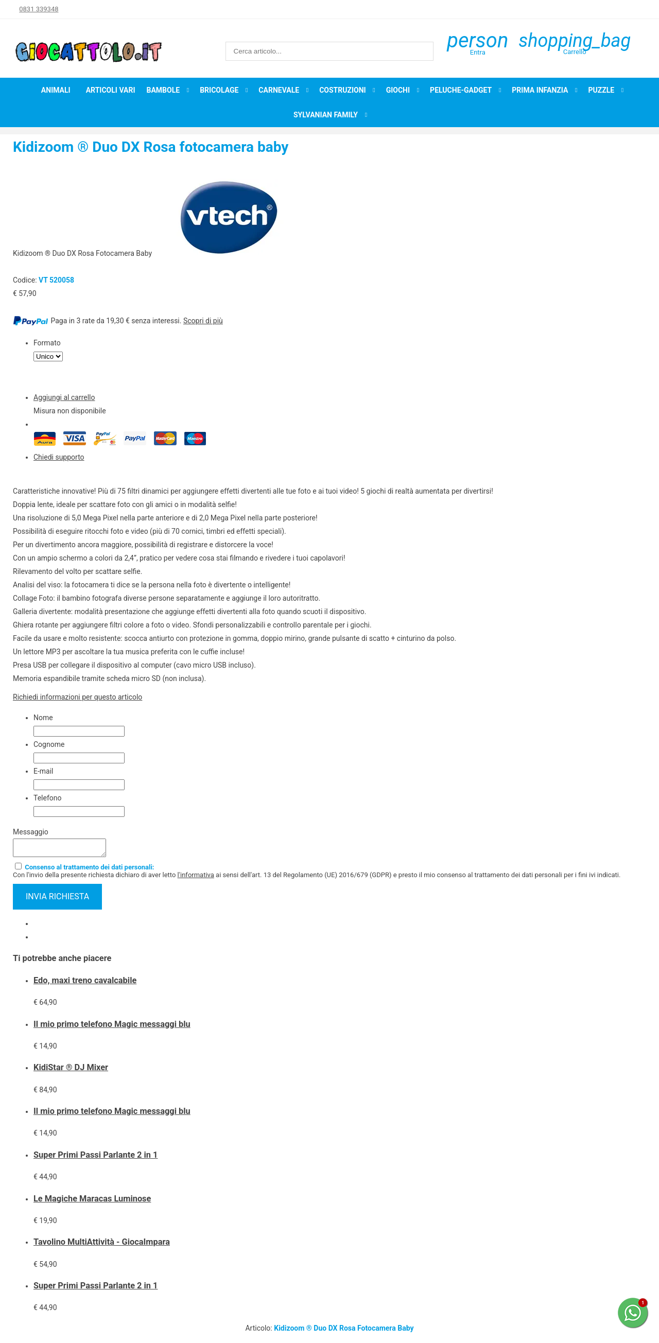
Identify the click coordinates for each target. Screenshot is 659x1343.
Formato (47, 343)
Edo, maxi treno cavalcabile (84, 983)
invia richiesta (57, 899)
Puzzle (601, 90)
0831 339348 (38, 9)
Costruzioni (342, 90)
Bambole (163, 90)
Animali (56, 90)
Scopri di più (203, 321)
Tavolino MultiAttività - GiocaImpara (101, 1245)
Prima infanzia (540, 90)
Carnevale (278, 90)
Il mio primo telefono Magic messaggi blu (111, 1027)
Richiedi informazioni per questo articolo (77, 697)
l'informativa (196, 878)
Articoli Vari (110, 90)
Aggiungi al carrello (64, 397)
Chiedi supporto (58, 457)
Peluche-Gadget (461, 90)
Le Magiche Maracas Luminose (92, 1202)
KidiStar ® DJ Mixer (70, 1070)
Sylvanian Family (325, 115)
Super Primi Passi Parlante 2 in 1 (95, 1158)
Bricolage (219, 90)
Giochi (398, 90)
